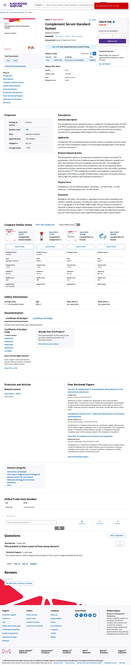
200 (27, 129)
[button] (119, 538)
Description (8, 79)
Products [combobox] (38, 5)
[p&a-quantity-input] (112, 36)
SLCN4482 (8, 351)
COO (16, 60)
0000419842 (8, 345)
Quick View (19, 246)
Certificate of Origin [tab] (43, 318)
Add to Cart (112, 41)
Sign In (54, 47)
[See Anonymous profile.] (10, 537)
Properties (7, 75)
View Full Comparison (45, 225)
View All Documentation (15, 66)
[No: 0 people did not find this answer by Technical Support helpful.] (25, 558)
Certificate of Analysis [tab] (17, 318)
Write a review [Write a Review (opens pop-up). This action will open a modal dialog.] (64, 36)
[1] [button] (76, 147)
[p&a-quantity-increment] (124, 36)
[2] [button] (119, 157)
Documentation (10, 89)
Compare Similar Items (13, 82)
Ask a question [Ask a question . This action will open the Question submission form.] (77, 36)
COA (8, 60)
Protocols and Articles (13, 92)
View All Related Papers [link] (78, 457)
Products (3, 12)
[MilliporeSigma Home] (18, 5)
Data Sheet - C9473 (12, 393)
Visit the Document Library (48, 344)
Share (92, 20)
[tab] (5, 12)
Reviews (7, 102)
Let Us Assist (104, 64)
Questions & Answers (12, 99)
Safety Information (11, 86)
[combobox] (70, 5)
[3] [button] (73, 171)
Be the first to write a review (20, 578)
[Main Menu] (5, 4)
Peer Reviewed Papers (13, 96)
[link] (11, 516)
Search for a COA (10, 368)
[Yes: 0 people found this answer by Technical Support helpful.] (17, 558)
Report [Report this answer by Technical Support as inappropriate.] (33, 558)
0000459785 (8, 338)
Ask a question (117, 530)
